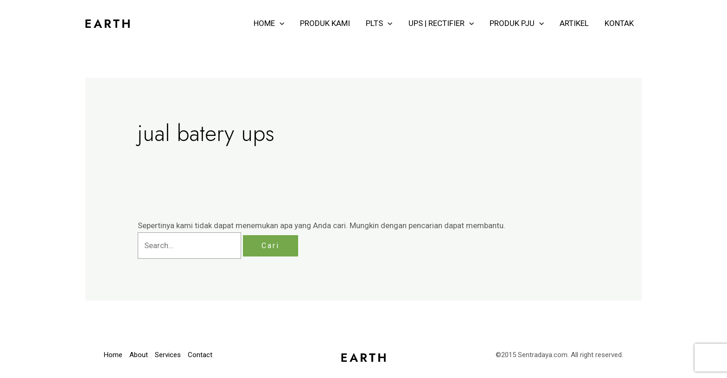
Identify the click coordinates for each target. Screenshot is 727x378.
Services (168, 355)
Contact (200, 355)
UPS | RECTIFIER (441, 23)
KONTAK (619, 23)
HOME (269, 23)
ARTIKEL (574, 23)
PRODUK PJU (517, 23)
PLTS (379, 23)
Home (113, 355)
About (138, 355)
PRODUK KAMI (325, 23)
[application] (279, 23)
